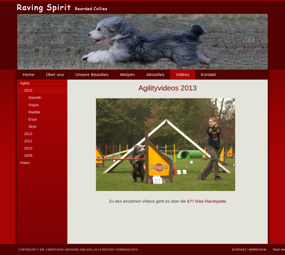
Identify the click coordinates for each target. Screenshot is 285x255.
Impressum (257, 249)
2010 (28, 148)
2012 (28, 134)
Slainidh (34, 97)
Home (29, 74)
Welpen (127, 74)
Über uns (55, 74)
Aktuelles (155, 74)
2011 (28, 141)
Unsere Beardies (92, 74)
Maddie (34, 112)
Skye (32, 126)
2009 (28, 155)
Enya (32, 119)
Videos (183, 74)
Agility (25, 83)
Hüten (25, 163)
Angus (33, 105)
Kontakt (208, 74)
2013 (28, 90)
